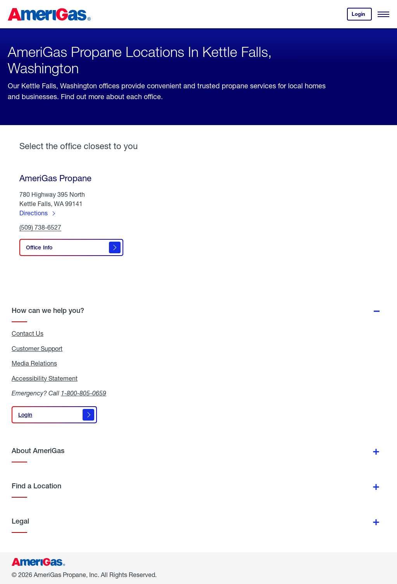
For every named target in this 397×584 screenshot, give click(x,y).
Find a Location (36, 486)
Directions (33, 212)
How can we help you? (48, 310)
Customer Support (37, 348)
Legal (20, 521)
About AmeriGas (38, 451)
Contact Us (27, 333)
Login (362, 16)
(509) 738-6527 (40, 227)
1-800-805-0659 (83, 393)
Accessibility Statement (45, 378)
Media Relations (34, 363)
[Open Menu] (383, 14)
